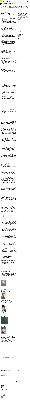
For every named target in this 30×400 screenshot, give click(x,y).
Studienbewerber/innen (4, 367)
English (17, 383)
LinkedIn (3, 382)
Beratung (17, 375)
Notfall (17, 372)
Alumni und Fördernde (4, 372)
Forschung (3, 357)
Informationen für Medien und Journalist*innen (7, 3)
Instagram (3, 381)
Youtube (3, 386)
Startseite (2, 6)
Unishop (17, 376)
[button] (18, 20)
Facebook (3, 387)
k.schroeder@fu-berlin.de (13, 275)
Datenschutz (17, 371)
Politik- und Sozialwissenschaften (8, 357)
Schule (2, 371)
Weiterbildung (3, 375)
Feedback (17, 382)
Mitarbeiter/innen (4, 366)
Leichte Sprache (18, 367)
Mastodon (3, 383)
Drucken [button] (17, 381)
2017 (5, 7)
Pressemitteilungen (19, 6)
